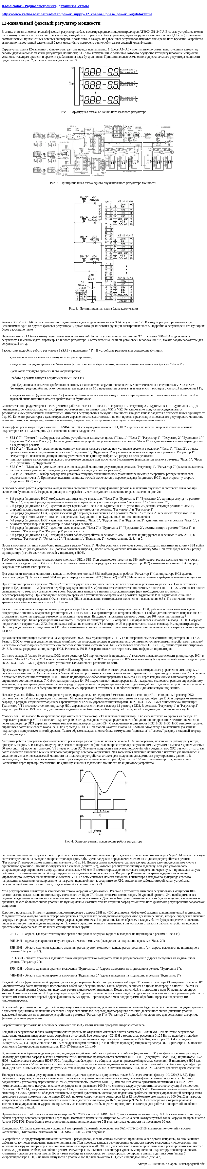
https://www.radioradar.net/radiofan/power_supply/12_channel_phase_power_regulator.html (77, 14)
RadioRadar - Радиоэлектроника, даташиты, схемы (45, 6)
